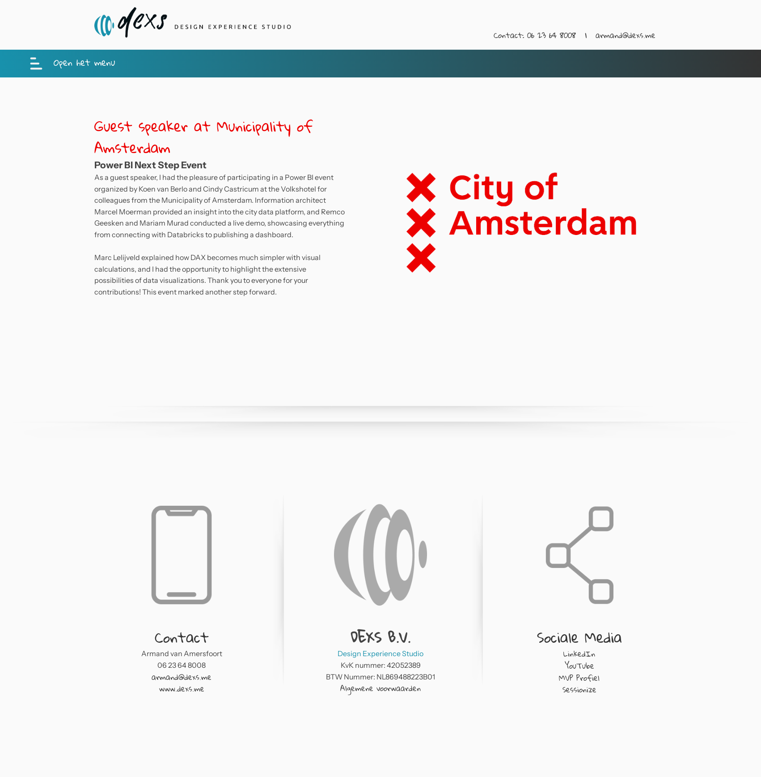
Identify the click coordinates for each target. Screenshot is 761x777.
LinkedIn (579, 653)
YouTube (579, 665)
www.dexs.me (181, 688)
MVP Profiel (579, 677)
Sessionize (579, 689)
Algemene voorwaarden (380, 688)
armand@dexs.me (625, 35)
